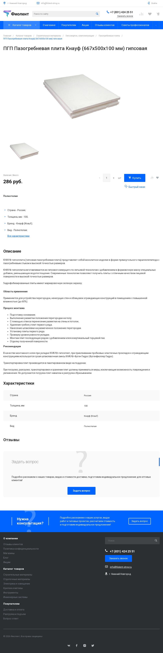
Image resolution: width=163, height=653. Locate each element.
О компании (10, 538)
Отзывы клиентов (13, 544)
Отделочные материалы (16, 579)
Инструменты (10, 592)
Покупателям (11, 603)
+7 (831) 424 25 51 (121, 12)
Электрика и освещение (16, 583)
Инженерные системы (15, 597)
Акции (6, 562)
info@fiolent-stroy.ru (50, 3)
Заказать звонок (118, 558)
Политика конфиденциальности (21, 548)
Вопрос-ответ (10, 618)
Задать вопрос (81, 490)
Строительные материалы (17, 574)
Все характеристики (19, 236)
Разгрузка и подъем (14, 614)
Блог (5, 557)
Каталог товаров (13, 569)
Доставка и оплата (13, 609)
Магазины (8, 553)
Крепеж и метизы (13, 588)
